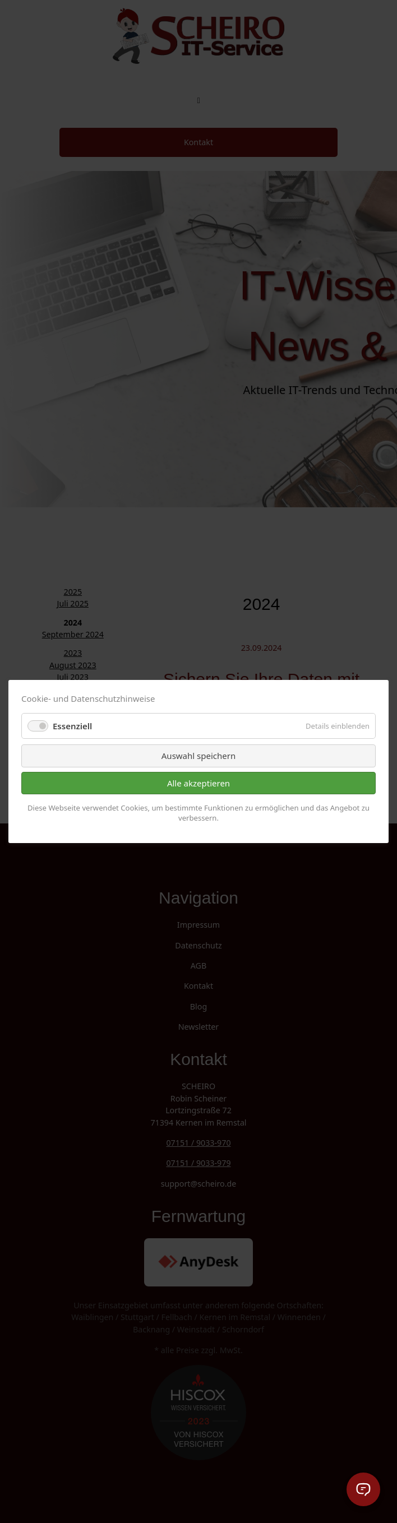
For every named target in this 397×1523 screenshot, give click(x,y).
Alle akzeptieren (198, 783)
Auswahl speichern (198, 755)
